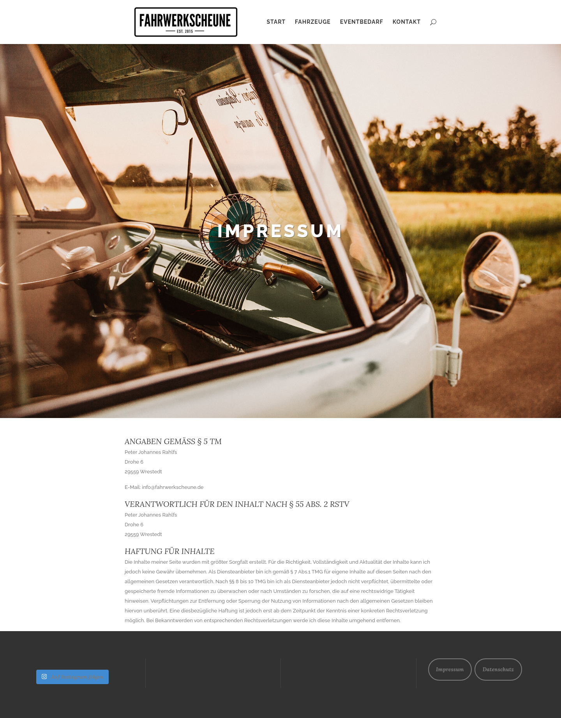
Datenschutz (498, 669)
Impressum (450, 669)
